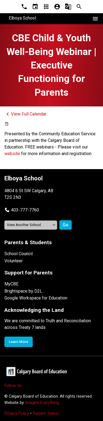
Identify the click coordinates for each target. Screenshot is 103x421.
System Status (46, 413)
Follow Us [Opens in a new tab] (12, 385)
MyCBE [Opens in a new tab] (11, 284)
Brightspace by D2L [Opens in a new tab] (23, 291)
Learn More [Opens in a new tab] (18, 341)
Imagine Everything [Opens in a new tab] (42, 402)
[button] (21, 210)
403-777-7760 (25, 210)
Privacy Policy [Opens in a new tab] (16, 413)
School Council (18, 253)
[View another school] (30, 225)
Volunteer (13, 260)
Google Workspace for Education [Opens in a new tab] (35, 298)
